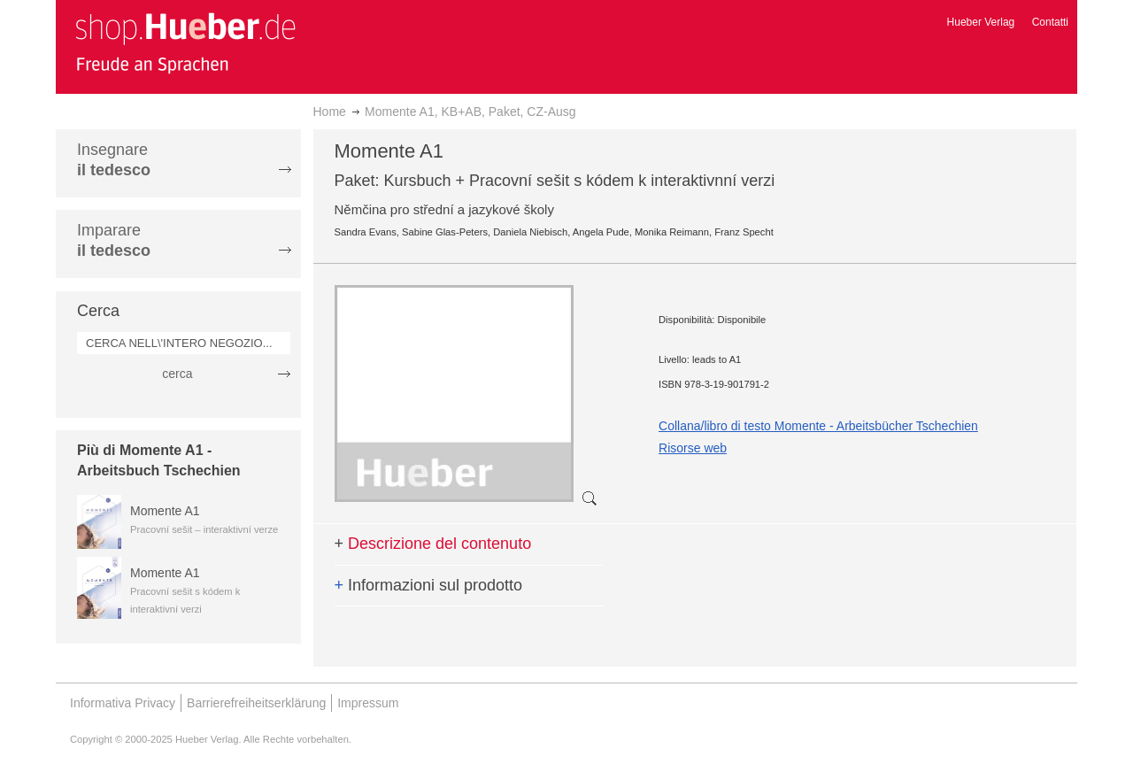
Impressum (367, 703)
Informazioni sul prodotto (429, 585)
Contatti (1050, 22)
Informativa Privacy (122, 703)
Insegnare (113, 160)
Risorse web (693, 448)
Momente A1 (165, 511)
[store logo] (185, 42)
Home (329, 111)
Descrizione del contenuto (433, 543)
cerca (177, 374)
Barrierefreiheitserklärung (256, 703)
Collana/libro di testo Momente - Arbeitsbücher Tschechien (818, 426)
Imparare (113, 240)
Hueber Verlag (981, 22)
